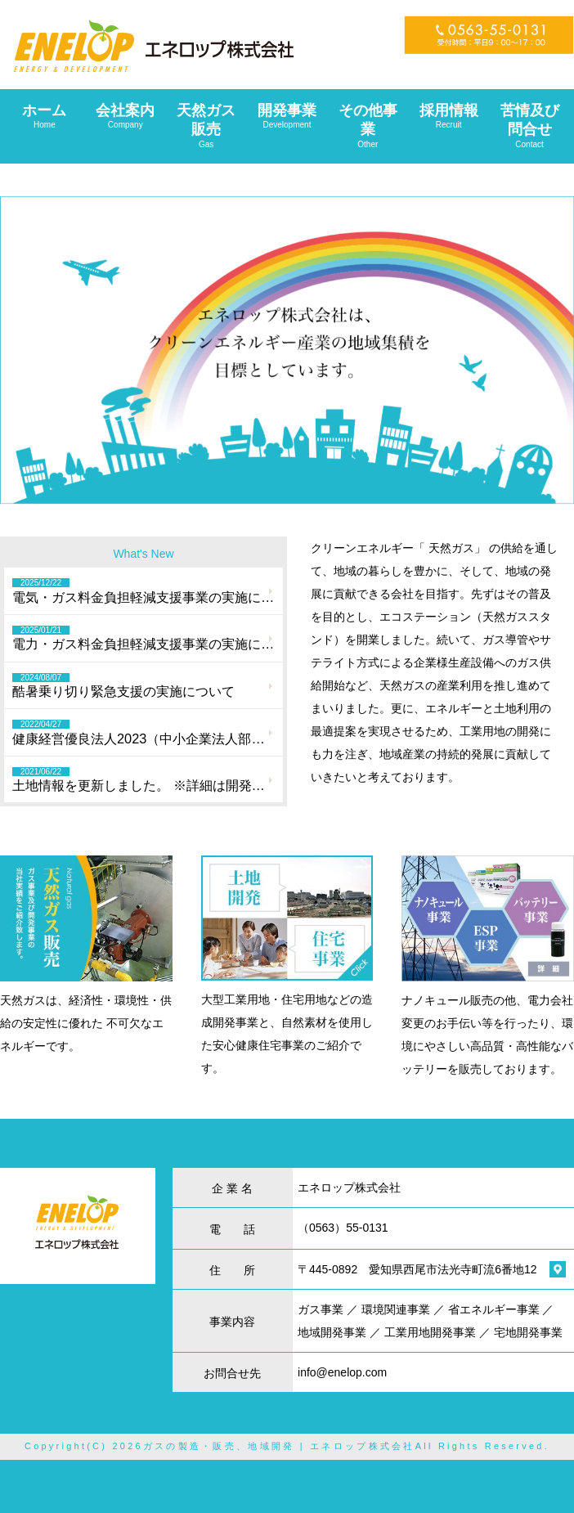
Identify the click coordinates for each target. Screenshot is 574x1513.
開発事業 (287, 116)
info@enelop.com (342, 1372)
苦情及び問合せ (529, 126)
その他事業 (367, 126)
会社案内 (125, 116)
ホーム (44, 116)
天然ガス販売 (206, 126)
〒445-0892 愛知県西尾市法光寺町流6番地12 (417, 1269)
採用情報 (448, 116)
